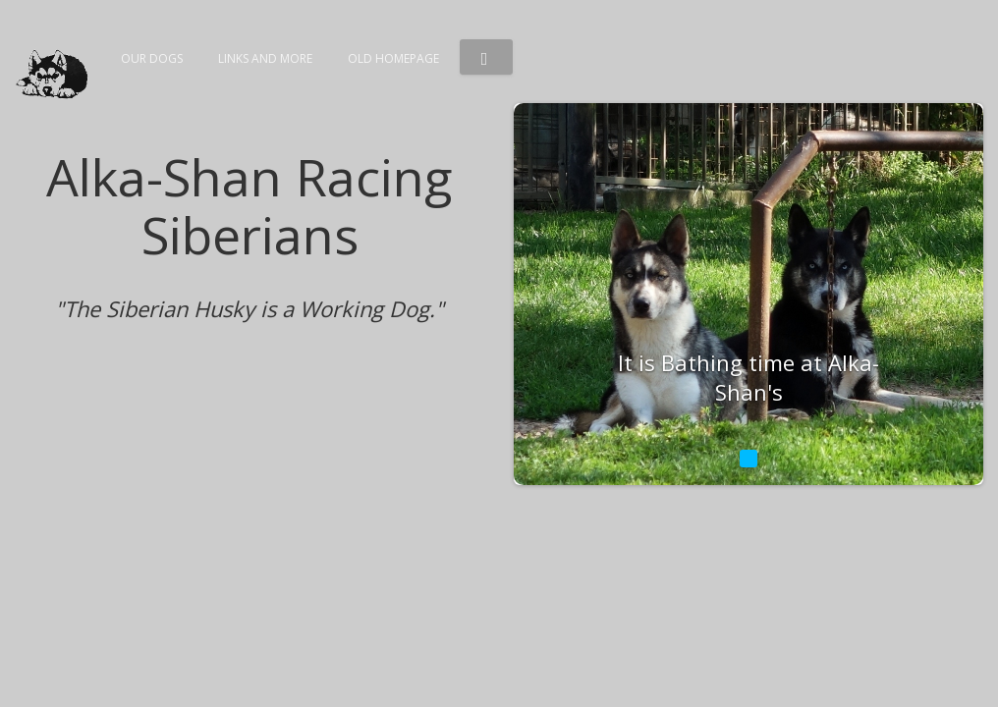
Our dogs (152, 58)
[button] (486, 57)
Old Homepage (393, 58)
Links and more (265, 58)
